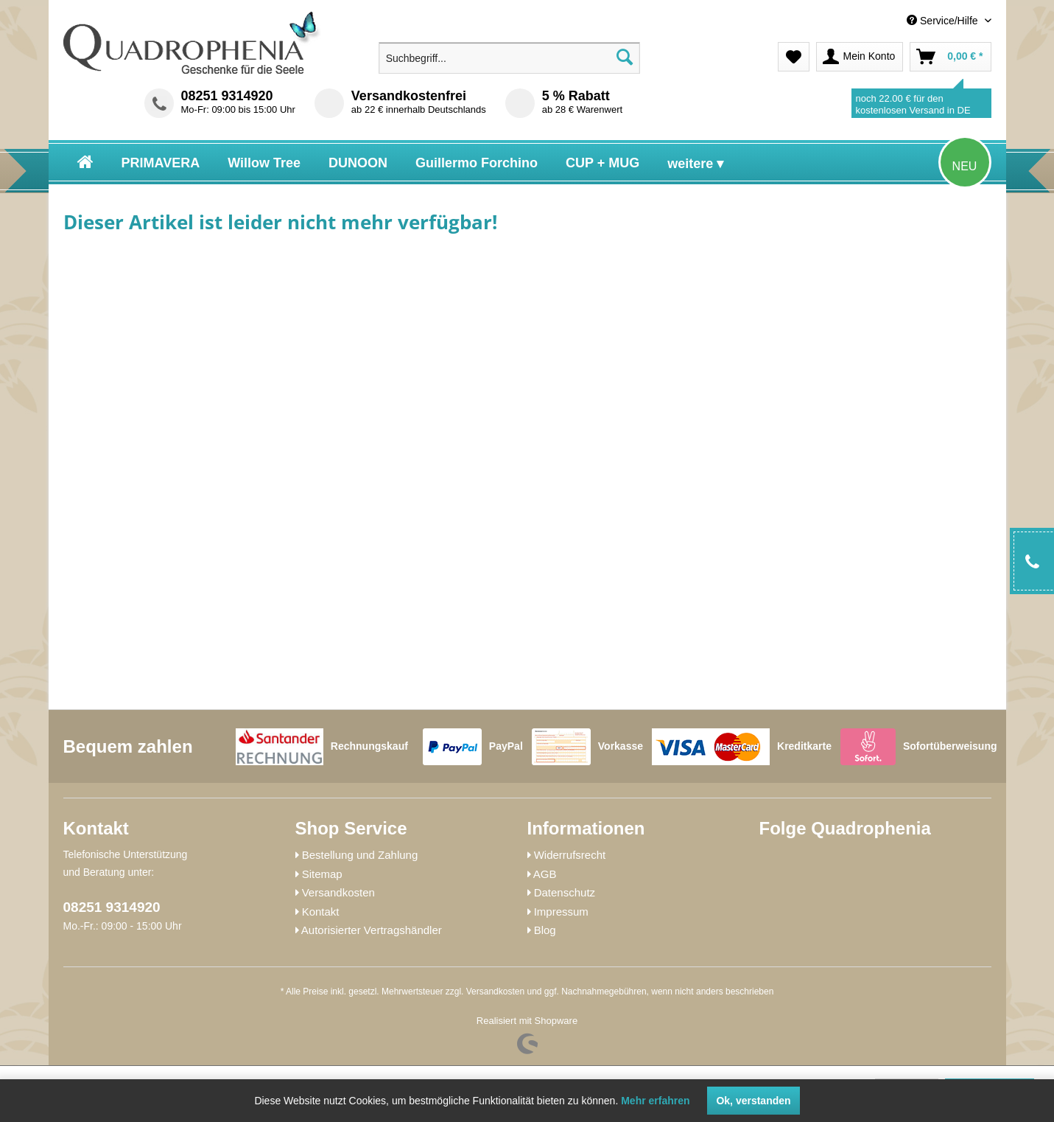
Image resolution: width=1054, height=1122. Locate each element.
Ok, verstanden (753, 1101)
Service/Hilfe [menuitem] (943, 21)
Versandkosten (338, 892)
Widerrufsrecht (570, 855)
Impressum (561, 911)
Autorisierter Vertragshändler (371, 930)
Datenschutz (564, 892)
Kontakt (321, 911)
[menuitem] (885, 21)
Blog (545, 930)
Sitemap (322, 874)
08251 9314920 (227, 95)
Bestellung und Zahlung (360, 855)
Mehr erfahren (655, 1101)
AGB (545, 874)
